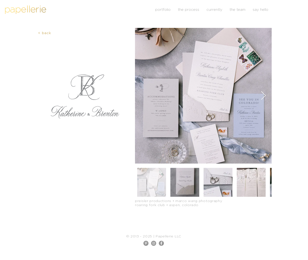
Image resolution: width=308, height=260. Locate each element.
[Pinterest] (145, 243)
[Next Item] (263, 96)
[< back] (45, 33)
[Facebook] (161, 243)
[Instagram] (153, 243)
